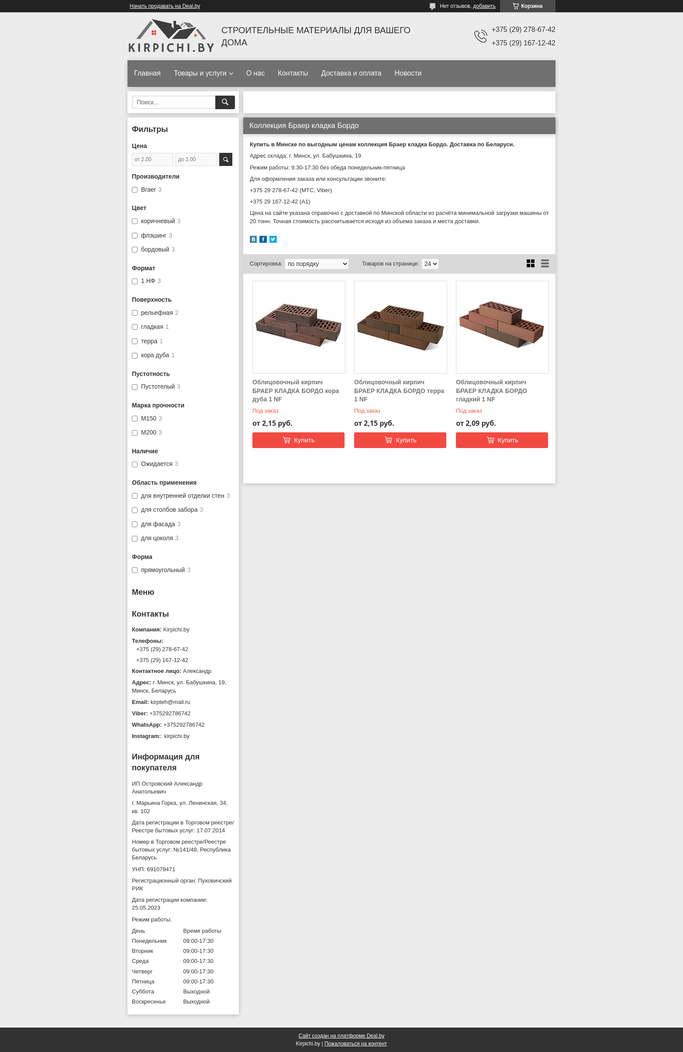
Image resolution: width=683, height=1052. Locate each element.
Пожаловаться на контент (355, 1044)
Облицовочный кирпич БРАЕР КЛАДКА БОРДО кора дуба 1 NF (295, 391)
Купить (304, 440)
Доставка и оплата (351, 73)
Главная (147, 73)
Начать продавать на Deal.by (165, 6)
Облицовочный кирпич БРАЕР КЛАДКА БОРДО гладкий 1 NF (491, 391)
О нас (255, 73)
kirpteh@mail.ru (170, 702)
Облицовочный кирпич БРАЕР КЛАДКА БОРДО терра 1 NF (399, 391)
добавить (484, 6)
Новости (407, 73)
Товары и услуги (200, 73)
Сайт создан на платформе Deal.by (342, 1036)
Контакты (293, 73)
